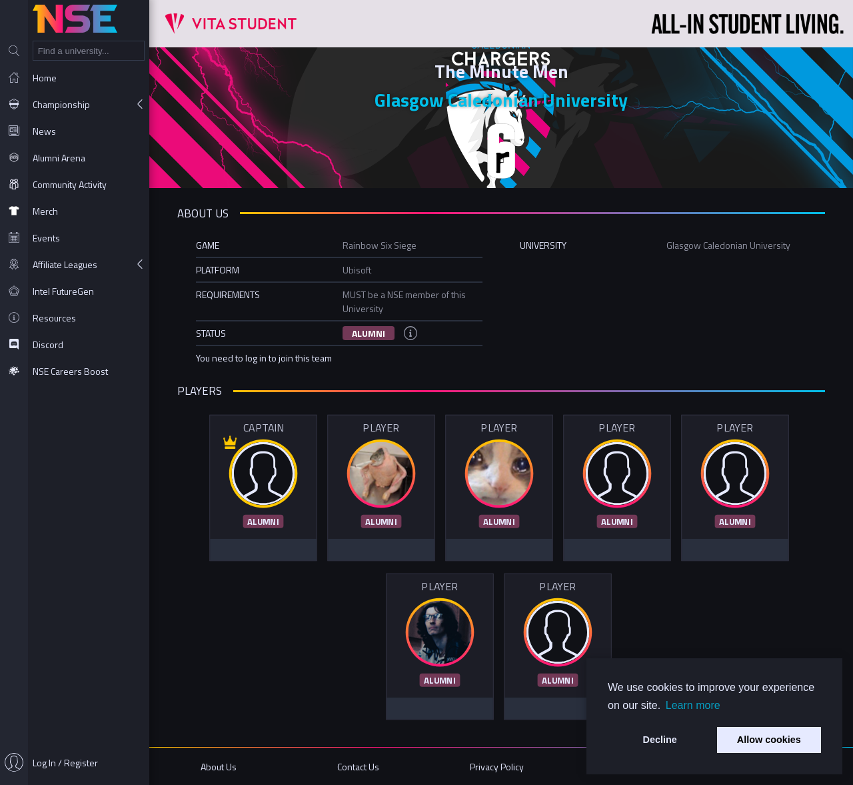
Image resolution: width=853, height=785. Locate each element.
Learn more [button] (693, 705)
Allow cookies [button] (769, 739)
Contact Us (358, 767)
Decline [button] (660, 739)
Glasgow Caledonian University (501, 99)
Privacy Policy (497, 767)
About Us (219, 767)
